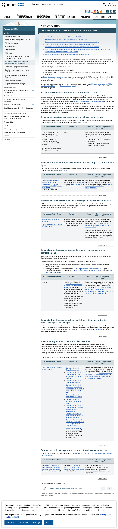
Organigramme (10, 50)
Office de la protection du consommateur (47, 4)
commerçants (43, 16)
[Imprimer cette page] (107, 11)
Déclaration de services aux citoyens (16, 113)
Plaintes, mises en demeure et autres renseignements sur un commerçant (69, 44)
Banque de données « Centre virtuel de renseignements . (99, 186)
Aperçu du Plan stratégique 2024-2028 (17, 40)
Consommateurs (78, 182)
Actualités (85, 16)
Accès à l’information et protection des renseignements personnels (16, 117)
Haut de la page (102, 157)
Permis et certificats (84, 357)
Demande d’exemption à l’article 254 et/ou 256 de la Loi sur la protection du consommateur (75, 422)
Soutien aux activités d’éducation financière (16, 76)
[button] (104, 4)
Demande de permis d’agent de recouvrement (74, 396)
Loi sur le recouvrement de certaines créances (87, 270)
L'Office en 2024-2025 (12, 36)
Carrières (7, 125)
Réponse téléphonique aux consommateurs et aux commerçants (66, 39)
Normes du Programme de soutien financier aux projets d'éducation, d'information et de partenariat (51, 468)
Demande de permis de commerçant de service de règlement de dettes (74, 415)
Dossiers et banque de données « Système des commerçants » (98, 225)
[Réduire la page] (111, 11)
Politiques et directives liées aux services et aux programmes (16, 62)
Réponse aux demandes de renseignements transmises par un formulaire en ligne (72, 42)
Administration (10, 46)
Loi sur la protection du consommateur (87, 269)
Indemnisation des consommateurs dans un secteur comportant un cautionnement (72, 47)
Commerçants (75, 184)
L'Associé (7, 139)
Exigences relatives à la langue (15, 84)
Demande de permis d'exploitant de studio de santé (74, 401)
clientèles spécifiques (65, 16)
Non (109, 488)
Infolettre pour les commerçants (14, 132)
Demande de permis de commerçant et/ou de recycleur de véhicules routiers (73, 375)
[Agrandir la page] (114, 11)
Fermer (49, 522)
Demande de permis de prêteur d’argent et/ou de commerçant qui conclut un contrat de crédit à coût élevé (75, 388)
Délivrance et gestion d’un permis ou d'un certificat (61, 52)
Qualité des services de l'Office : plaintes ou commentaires (18, 109)
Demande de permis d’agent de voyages (72, 369)
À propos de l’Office (104, 16)
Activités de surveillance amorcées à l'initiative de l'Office (64, 37)
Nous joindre (112, 5)
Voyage (97, 329)
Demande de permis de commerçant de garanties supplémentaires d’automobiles (74, 408)
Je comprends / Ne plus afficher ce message (23, 522)
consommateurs (24, 16)
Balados (6, 136)
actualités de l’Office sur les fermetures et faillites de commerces (73, 285)
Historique (8, 53)
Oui (103, 488)
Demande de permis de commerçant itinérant (73, 381)
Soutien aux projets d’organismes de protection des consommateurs (17, 71)
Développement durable (13, 80)
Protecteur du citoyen (67, 86)
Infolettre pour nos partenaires (14, 129)
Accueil (7, 16)
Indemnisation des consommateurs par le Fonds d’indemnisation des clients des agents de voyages (78, 49)
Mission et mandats (11, 43)
